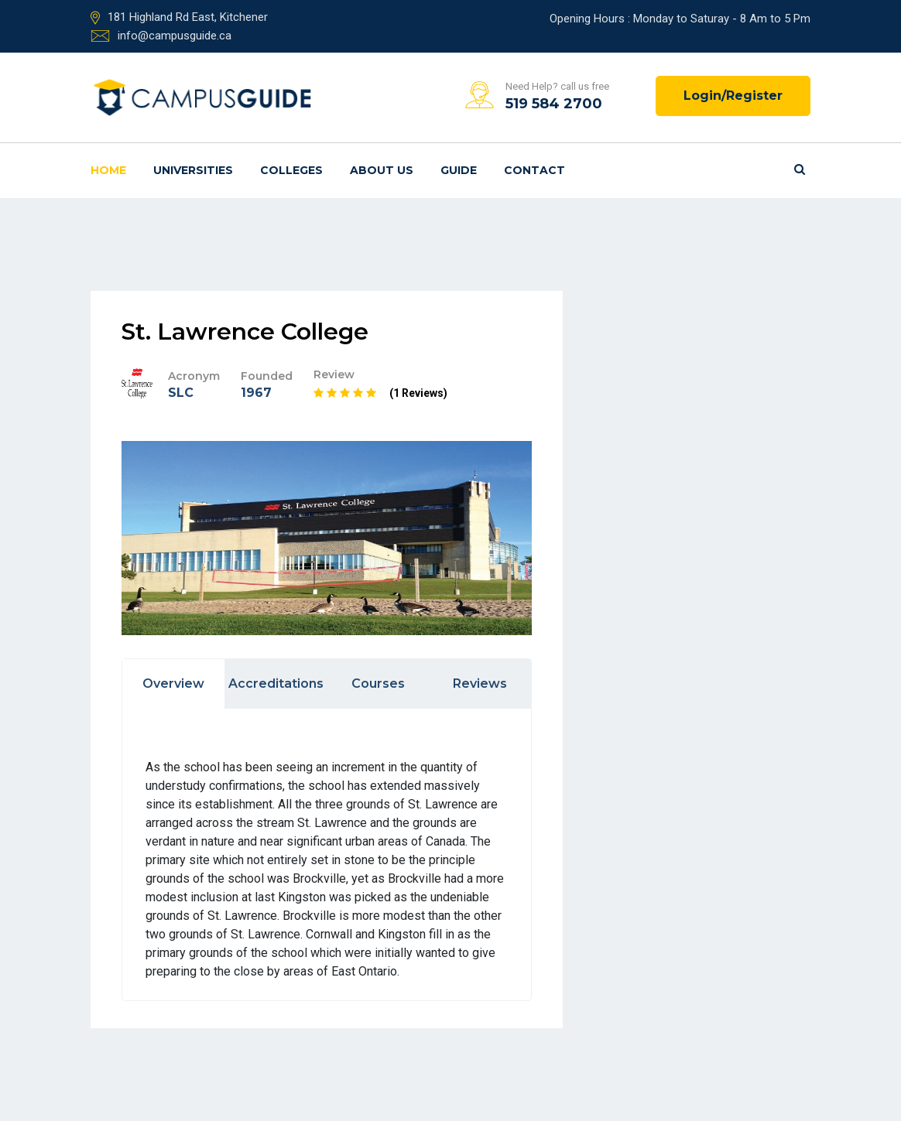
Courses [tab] (378, 683)
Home (108, 170)
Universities (193, 170)
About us (381, 170)
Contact (534, 170)
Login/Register (733, 95)
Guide (458, 170)
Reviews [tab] (480, 683)
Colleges (291, 170)
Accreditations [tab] (276, 683)
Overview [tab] (173, 683)
